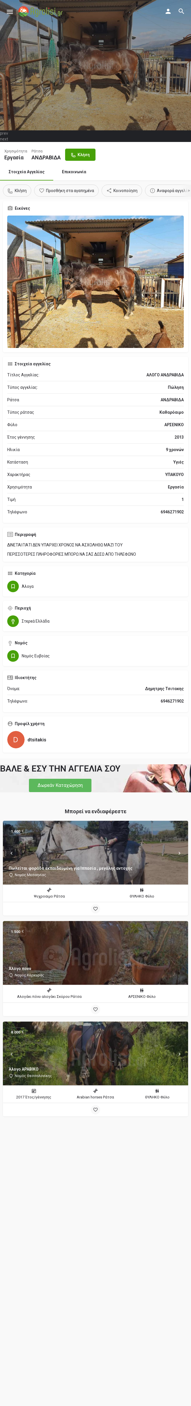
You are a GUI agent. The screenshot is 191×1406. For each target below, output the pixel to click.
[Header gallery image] (95, 65)
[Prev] (11, 853)
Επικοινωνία (74, 171)
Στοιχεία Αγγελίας (27, 171)
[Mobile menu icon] (10, 11)
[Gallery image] (95, 282)
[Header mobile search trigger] (181, 11)
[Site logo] (41, 11)
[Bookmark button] (95, 908)
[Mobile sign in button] (168, 11)
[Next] (179, 853)
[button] (60, 785)
